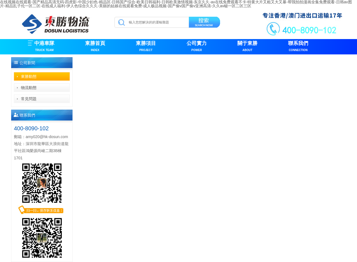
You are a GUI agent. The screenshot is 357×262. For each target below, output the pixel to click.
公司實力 (197, 46)
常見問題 (29, 99)
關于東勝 (247, 46)
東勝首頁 (95, 46)
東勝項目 (146, 46)
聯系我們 (298, 46)
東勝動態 (29, 76)
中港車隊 (44, 46)
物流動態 (29, 87)
